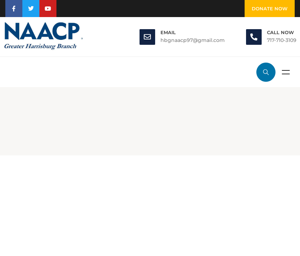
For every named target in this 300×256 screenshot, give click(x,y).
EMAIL (168, 32)
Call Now (280, 32)
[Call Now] (254, 37)
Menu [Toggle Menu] (286, 72)
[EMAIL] (147, 37)
